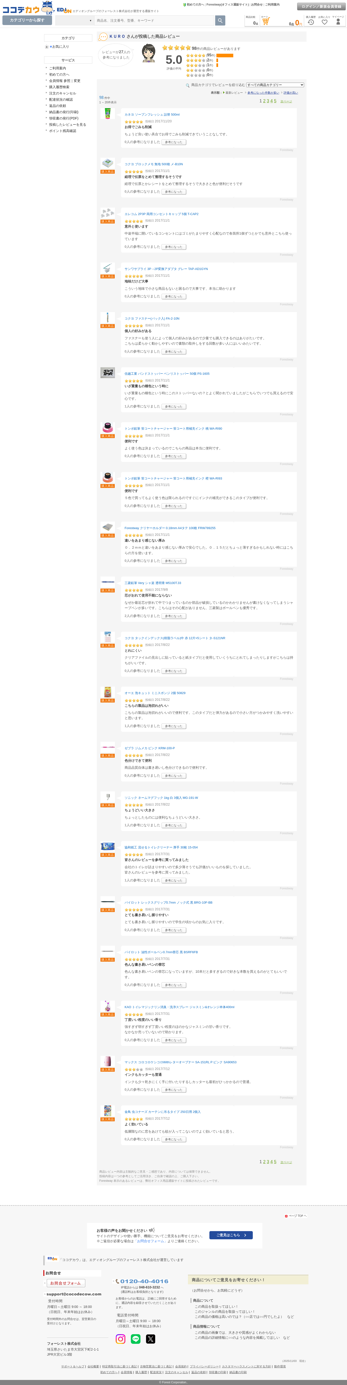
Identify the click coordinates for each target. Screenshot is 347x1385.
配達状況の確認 (61, 99)
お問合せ (257, 4)
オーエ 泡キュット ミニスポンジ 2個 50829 (155, 693)
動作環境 (280, 1366)
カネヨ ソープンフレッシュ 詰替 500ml (152, 114)
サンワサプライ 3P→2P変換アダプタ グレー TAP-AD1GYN (166, 269)
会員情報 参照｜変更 (64, 81)
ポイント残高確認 (62, 131)
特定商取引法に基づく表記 (119, 1366)
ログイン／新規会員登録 (321, 6)
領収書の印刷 (217, 1372)
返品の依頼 (57, 106)
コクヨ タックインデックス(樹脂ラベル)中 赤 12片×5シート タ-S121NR (175, 638)
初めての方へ (193, 4)
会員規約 (181, 1366)
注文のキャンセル (62, 93)
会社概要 (93, 1366)
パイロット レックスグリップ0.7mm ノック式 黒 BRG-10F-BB (169, 902)
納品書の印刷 (238, 1372)
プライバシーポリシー (204, 1366)
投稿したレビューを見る (67, 124)
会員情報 (126, 1372)
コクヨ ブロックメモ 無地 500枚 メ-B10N (154, 164)
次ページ (286, 101)
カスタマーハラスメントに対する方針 (246, 1366)
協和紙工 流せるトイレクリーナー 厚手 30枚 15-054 (161, 847)
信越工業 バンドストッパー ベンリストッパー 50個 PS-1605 (167, 373)
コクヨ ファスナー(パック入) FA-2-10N (152, 318)
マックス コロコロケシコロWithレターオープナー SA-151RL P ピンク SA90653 (180, 1062)
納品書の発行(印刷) (63, 112)
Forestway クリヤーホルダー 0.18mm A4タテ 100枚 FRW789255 (170, 528)
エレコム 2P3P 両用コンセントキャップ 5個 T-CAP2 (162, 214)
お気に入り (59, 46)
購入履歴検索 (59, 87)
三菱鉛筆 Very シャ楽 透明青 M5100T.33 (153, 583)
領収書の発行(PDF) (63, 118)
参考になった (173, 142)
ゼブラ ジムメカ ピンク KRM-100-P (150, 748)
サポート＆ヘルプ (72, 1366)
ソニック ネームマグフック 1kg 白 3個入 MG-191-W (161, 798)
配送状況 (156, 1372)
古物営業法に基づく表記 (156, 1366)
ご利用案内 (272, 4)
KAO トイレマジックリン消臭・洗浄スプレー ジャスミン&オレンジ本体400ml (179, 1007)
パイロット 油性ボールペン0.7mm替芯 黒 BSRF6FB (161, 952)
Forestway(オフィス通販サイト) (228, 4)
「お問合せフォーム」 (150, 1241)
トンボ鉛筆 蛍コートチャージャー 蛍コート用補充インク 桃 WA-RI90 (173, 428)
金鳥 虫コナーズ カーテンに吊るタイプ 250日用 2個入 (163, 1112)
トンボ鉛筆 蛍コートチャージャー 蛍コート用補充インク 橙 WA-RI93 (173, 478)
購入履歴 (141, 1372)
